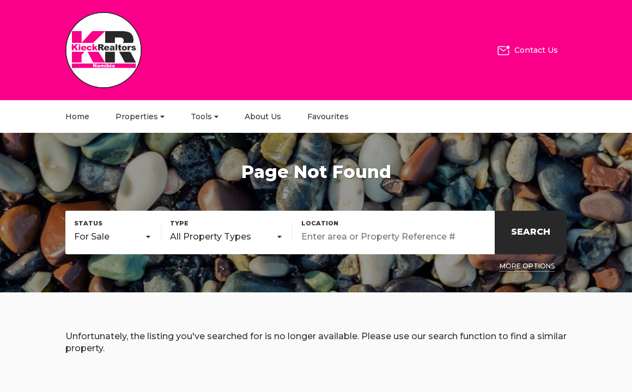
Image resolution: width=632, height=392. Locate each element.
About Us (263, 116)
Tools (204, 116)
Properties (140, 116)
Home (77, 116)
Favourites (328, 116)
